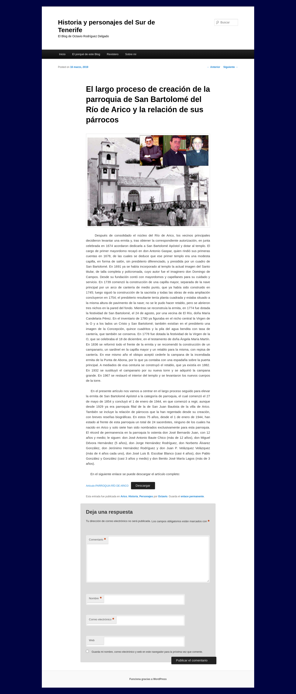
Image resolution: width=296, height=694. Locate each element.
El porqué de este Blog (86, 54)
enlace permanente (192, 496)
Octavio (162, 496)
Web (92, 640)
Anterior (213, 67)
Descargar (143, 485)
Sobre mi (130, 54)
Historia (133, 496)
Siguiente (230, 67)
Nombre (95, 598)
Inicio (62, 54)
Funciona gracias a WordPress (147, 679)
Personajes (146, 496)
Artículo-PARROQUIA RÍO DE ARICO (107, 485)
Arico (124, 496)
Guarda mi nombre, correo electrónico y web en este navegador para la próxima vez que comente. (147, 651)
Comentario (97, 540)
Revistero (112, 54)
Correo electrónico (101, 620)
